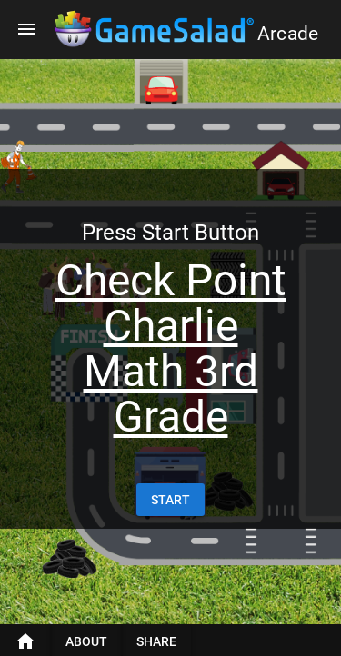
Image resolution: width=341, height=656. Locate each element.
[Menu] (26, 29)
